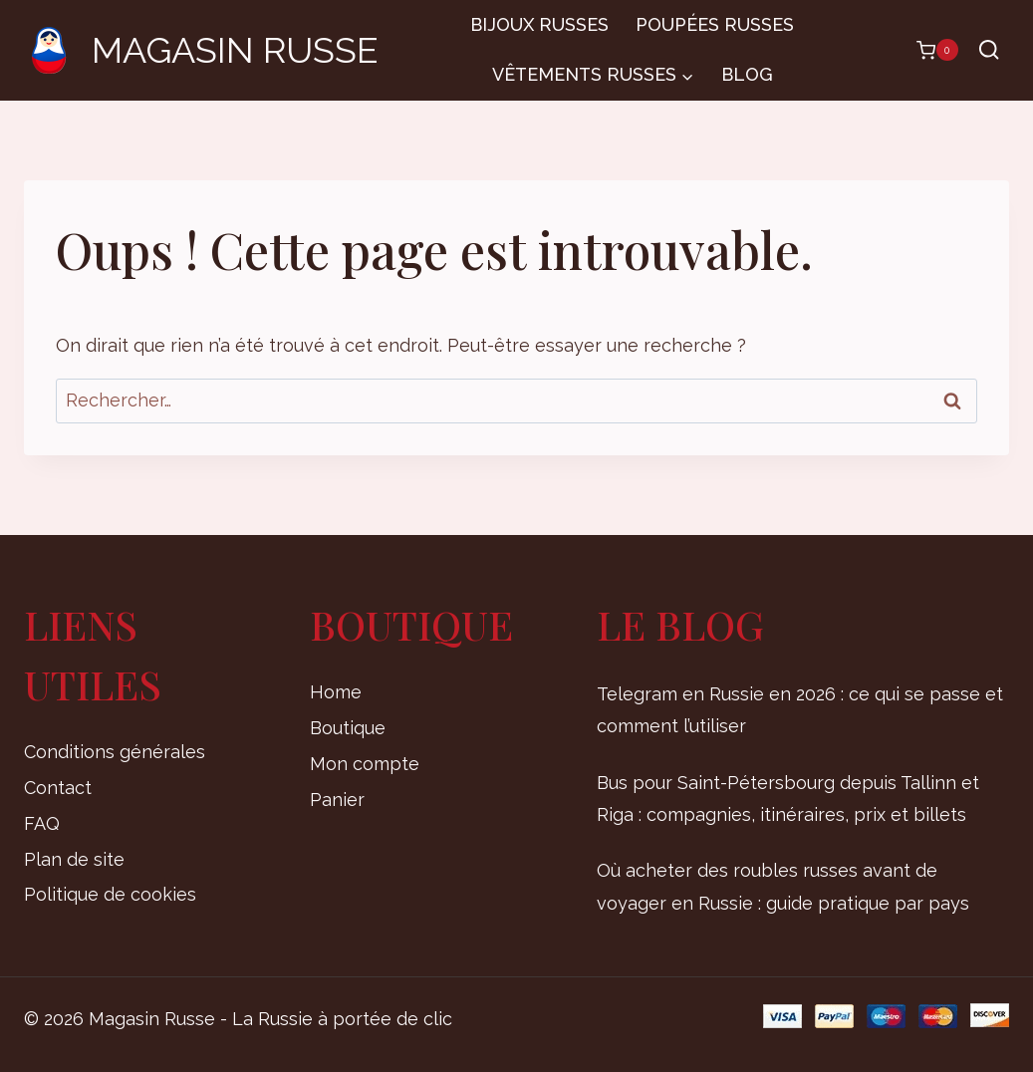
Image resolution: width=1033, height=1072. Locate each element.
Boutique (348, 727)
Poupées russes (715, 24)
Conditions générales (114, 751)
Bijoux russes (539, 24)
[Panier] (927, 50)
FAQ (42, 823)
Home (336, 691)
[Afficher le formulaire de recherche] (988, 50)
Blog (747, 74)
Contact (58, 787)
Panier (337, 799)
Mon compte (364, 763)
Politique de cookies (110, 894)
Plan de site (74, 859)
